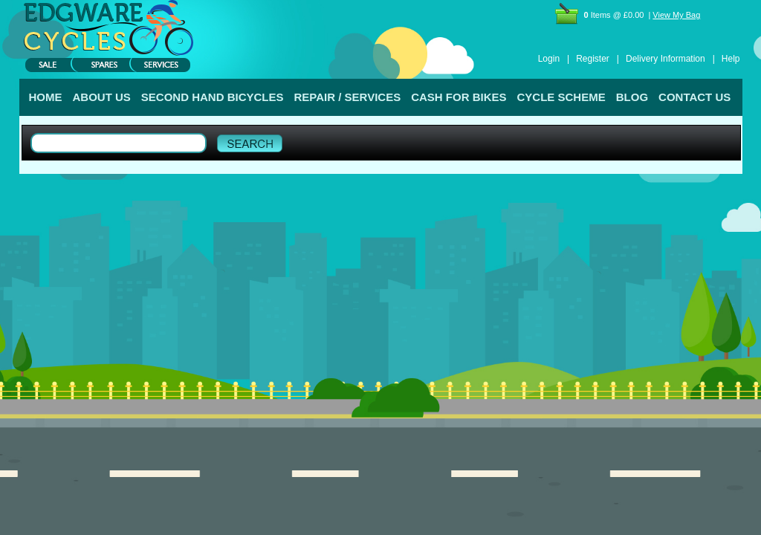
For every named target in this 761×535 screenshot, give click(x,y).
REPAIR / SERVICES (347, 97)
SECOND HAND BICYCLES (212, 97)
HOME (45, 97)
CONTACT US (694, 97)
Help (731, 59)
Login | (553, 59)
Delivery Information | (670, 59)
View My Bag (676, 14)
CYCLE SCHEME (561, 97)
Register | (597, 59)
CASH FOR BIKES (458, 97)
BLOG (632, 97)
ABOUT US (102, 97)
